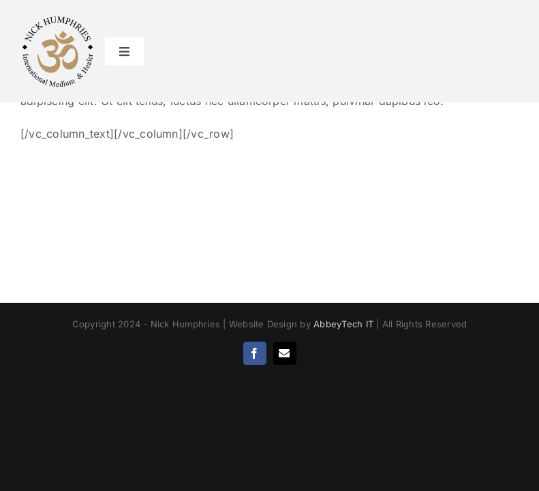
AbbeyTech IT (343, 323)
